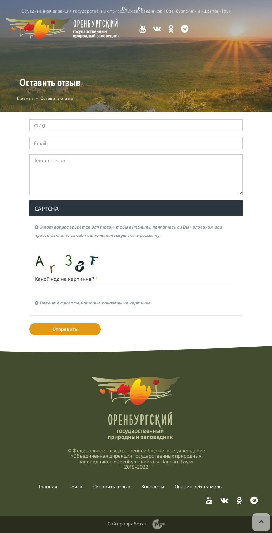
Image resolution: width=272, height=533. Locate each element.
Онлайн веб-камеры (199, 486)
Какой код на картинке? (66, 278)
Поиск (75, 486)
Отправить (65, 329)
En (141, 8)
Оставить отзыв (111, 486)
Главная (48, 486)
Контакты (152, 486)
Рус (126, 8)
